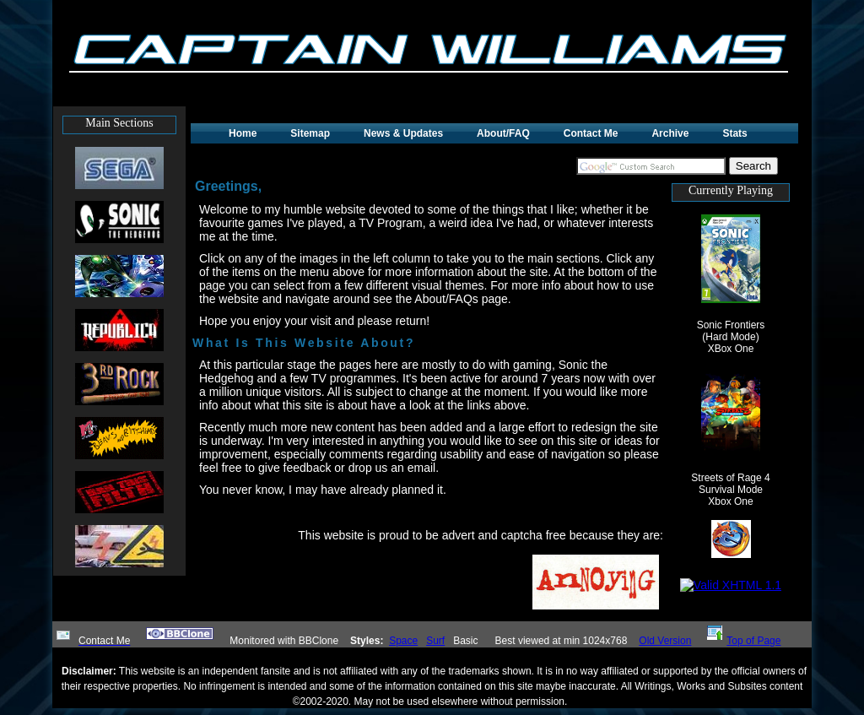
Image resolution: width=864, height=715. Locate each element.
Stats (734, 133)
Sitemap (310, 133)
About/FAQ (503, 133)
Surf (435, 641)
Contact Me (591, 133)
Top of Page (743, 641)
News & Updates (403, 133)
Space (403, 641)
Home (242, 133)
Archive (669, 133)
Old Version (665, 641)
